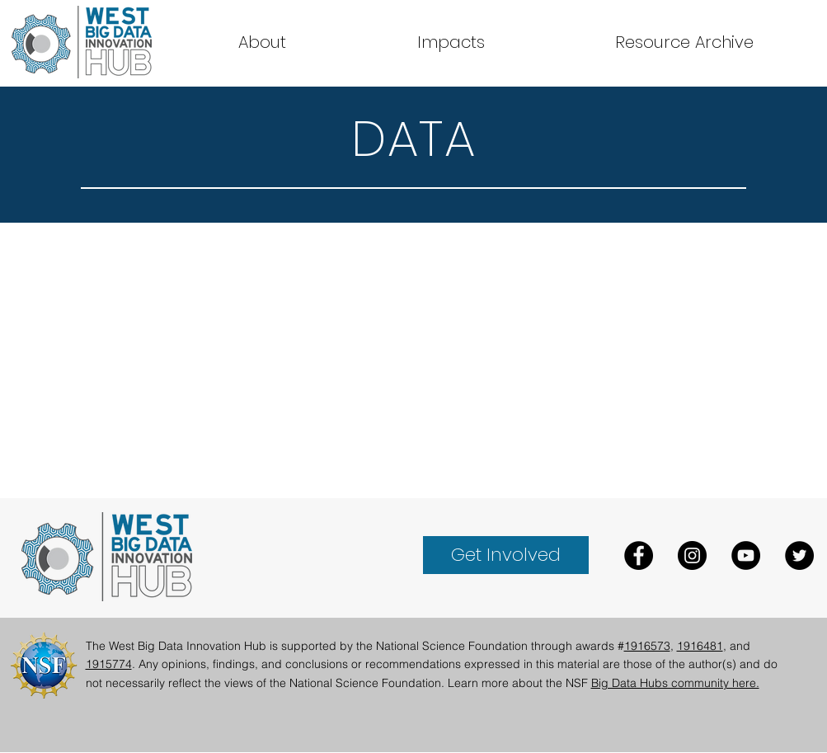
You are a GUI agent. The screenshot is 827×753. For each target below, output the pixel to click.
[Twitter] (799, 555)
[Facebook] (638, 555)
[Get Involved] (506, 555)
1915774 (109, 664)
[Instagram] (692, 555)
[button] (684, 42)
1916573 (647, 645)
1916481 (700, 645)
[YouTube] (745, 555)
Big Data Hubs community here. (675, 682)
